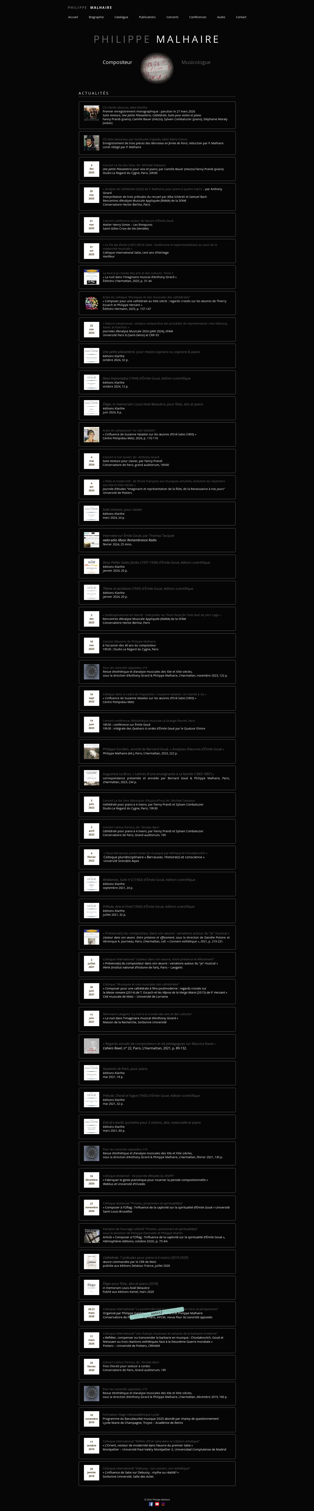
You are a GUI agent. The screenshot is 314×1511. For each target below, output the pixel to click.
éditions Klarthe (114, 884)
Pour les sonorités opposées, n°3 (125, 1389)
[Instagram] (163, 1504)
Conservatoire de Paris (157, 1317)
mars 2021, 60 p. (114, 1130)
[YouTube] (157, 1504)
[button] (156, 1313)
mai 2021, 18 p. (113, 1077)
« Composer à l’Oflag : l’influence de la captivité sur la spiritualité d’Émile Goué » (159, 1207)
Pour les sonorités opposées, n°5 (125, 668)
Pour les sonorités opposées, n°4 (125, 1149)
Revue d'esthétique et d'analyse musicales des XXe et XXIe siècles (147, 672)
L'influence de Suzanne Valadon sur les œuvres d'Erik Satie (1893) (149, 698)
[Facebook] (151, 1504)
